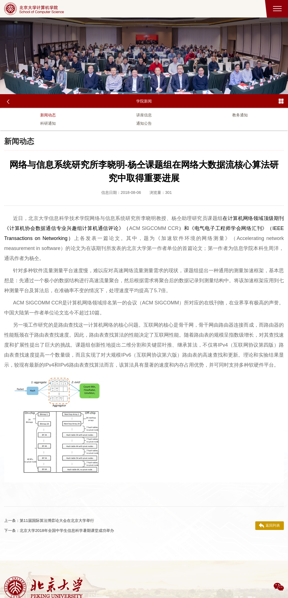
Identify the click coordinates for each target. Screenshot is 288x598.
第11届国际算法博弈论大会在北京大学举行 (49, 521)
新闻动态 (48, 115)
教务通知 (240, 115)
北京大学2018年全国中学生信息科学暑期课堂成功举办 (59, 531)
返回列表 (269, 525)
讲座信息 (144, 115)
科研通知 (48, 123)
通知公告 (144, 123)
